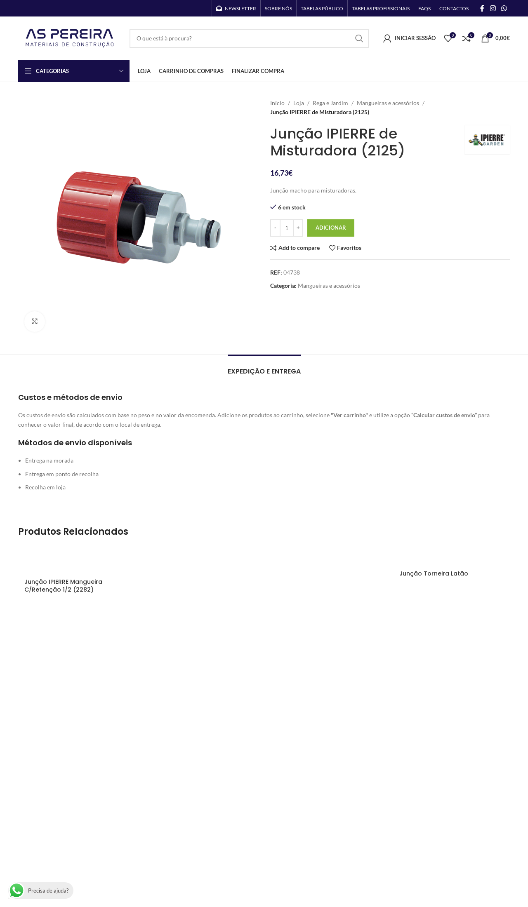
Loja (298, 102)
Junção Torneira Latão (433, 573)
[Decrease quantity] (275, 228)
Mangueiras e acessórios (388, 102)
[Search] (249, 38)
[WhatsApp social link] (504, 8)
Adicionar (331, 227)
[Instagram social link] (492, 8)
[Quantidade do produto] (286, 228)
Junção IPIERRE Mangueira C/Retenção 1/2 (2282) (63, 586)
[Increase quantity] (298, 228)
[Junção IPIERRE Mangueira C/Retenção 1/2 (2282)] (76, 559)
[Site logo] (69, 37)
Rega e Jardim (330, 102)
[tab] (264, 367)
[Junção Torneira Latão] (451, 555)
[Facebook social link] (482, 8)
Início (277, 102)
